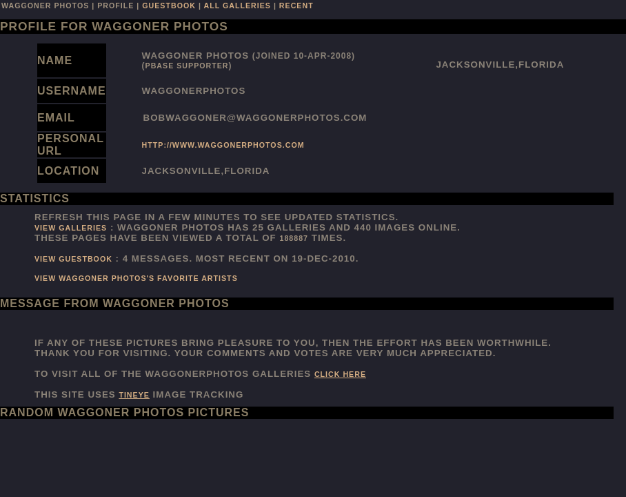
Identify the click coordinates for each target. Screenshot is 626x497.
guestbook (169, 5)
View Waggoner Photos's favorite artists (136, 278)
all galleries (236, 5)
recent (296, 5)
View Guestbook (73, 259)
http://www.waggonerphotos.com (223, 145)
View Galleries (70, 228)
